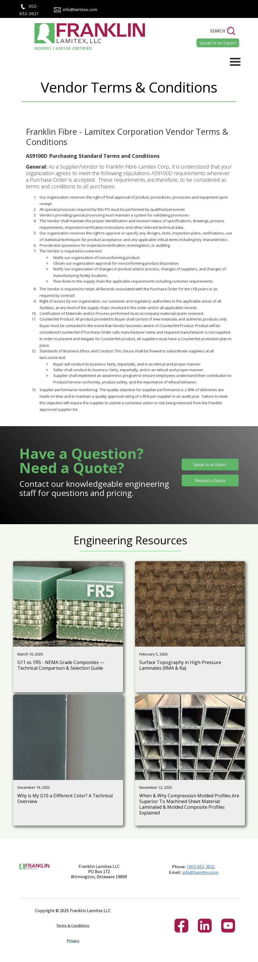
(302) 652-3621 (201, 866)
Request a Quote (210, 480)
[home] (82, 37)
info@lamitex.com (80, 9)
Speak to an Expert (210, 464)
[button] (235, 62)
